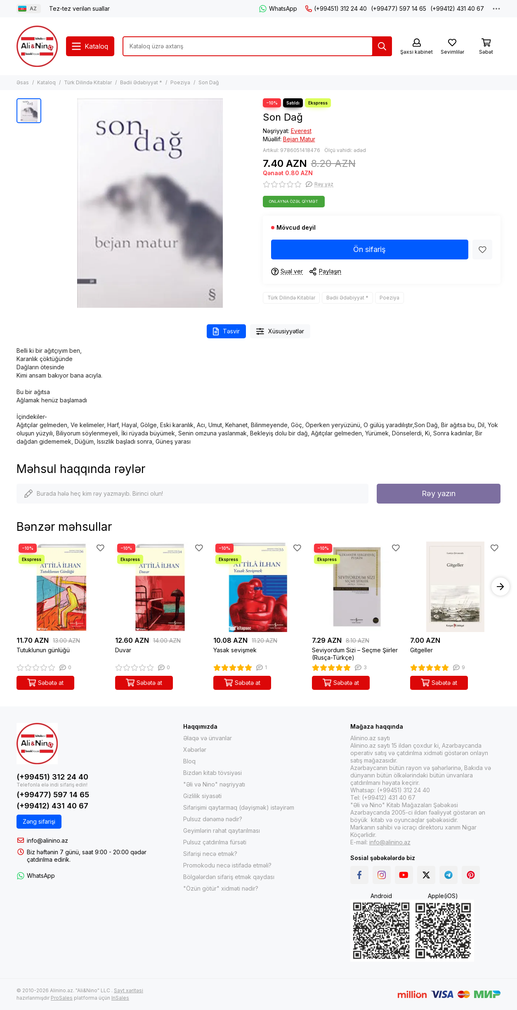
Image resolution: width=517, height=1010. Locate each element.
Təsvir (226, 331)
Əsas (23, 82)
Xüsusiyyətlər (280, 331)
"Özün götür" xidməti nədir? (220, 888)
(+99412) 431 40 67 (457, 8)
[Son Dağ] (150, 203)
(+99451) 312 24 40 (336, 8)
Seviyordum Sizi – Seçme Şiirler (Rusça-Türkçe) (355, 653)
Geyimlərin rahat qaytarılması (221, 830)
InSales (120, 998)
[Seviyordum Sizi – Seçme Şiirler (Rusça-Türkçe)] (357, 587)
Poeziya (180, 82)
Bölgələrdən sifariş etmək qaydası (228, 876)
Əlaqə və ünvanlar (207, 737)
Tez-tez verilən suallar (79, 8)
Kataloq (46, 82)
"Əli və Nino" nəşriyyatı (214, 784)
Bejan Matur (299, 139)
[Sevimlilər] (452, 46)
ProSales (62, 998)
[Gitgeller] (455, 587)
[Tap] (382, 46)
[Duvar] (160, 587)
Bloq (189, 761)
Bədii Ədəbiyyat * (141, 82)
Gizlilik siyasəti (202, 795)
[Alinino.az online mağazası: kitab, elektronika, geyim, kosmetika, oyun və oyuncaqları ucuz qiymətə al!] (37, 46)
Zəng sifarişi (39, 821)
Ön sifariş (369, 249)
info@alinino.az (47, 840)
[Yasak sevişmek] (258, 587)
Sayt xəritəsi (128, 990)
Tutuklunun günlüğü (43, 650)
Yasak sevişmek (235, 650)
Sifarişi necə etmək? (210, 853)
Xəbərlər (194, 749)
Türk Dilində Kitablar (88, 82)
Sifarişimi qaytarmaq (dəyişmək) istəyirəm (238, 807)
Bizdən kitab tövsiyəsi (212, 772)
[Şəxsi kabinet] (416, 46)
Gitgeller (421, 650)
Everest (301, 130)
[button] (500, 586)
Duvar (123, 650)
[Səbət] (486, 46)
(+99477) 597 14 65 (398, 8)
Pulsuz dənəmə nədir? (212, 818)
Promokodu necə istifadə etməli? (227, 865)
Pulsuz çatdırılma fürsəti (214, 842)
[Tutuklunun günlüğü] (62, 587)
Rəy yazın (439, 493)
